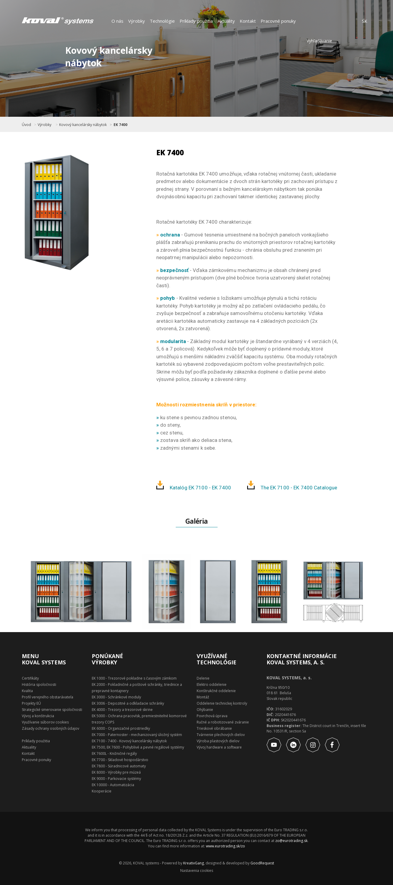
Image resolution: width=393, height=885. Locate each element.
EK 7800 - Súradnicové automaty (119, 766)
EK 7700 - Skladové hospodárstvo (120, 759)
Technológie (162, 21)
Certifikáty (30, 678)
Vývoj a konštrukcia (38, 715)
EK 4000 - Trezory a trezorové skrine (122, 709)
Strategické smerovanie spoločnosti (52, 709)
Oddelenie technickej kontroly (222, 703)
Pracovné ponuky (278, 21)
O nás (117, 21)
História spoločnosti (39, 684)
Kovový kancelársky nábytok (83, 124)
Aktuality (226, 21)
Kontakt (248, 21)
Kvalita (27, 690)
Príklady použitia (196, 21)
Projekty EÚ (31, 703)
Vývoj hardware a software (219, 747)
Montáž (203, 697)
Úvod (26, 124)
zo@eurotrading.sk (291, 840)
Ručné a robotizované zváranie (223, 722)
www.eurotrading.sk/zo (225, 846)
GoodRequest (262, 863)
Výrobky (136, 21)
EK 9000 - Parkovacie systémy (116, 778)
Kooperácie (101, 791)
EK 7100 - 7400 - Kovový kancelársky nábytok (129, 740)
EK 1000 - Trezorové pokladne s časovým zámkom (134, 678)
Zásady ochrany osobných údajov (50, 728)
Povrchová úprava (212, 715)
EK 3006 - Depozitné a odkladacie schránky (128, 703)
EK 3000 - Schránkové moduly (116, 697)
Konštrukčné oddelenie (216, 690)
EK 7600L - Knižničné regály (114, 753)
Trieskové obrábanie (214, 728)
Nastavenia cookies (196, 870)
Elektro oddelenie (212, 684)
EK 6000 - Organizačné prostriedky (121, 728)
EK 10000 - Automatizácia (113, 784)
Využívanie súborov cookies (45, 722)
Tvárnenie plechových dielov (221, 734)
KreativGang (193, 863)
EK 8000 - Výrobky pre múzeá (116, 772)
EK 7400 (120, 124)
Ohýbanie (205, 709)
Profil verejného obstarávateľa (47, 697)
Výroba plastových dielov (218, 740)
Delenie (203, 678)
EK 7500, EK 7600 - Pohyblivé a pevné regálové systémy (138, 747)
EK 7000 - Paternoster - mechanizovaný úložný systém (137, 734)
